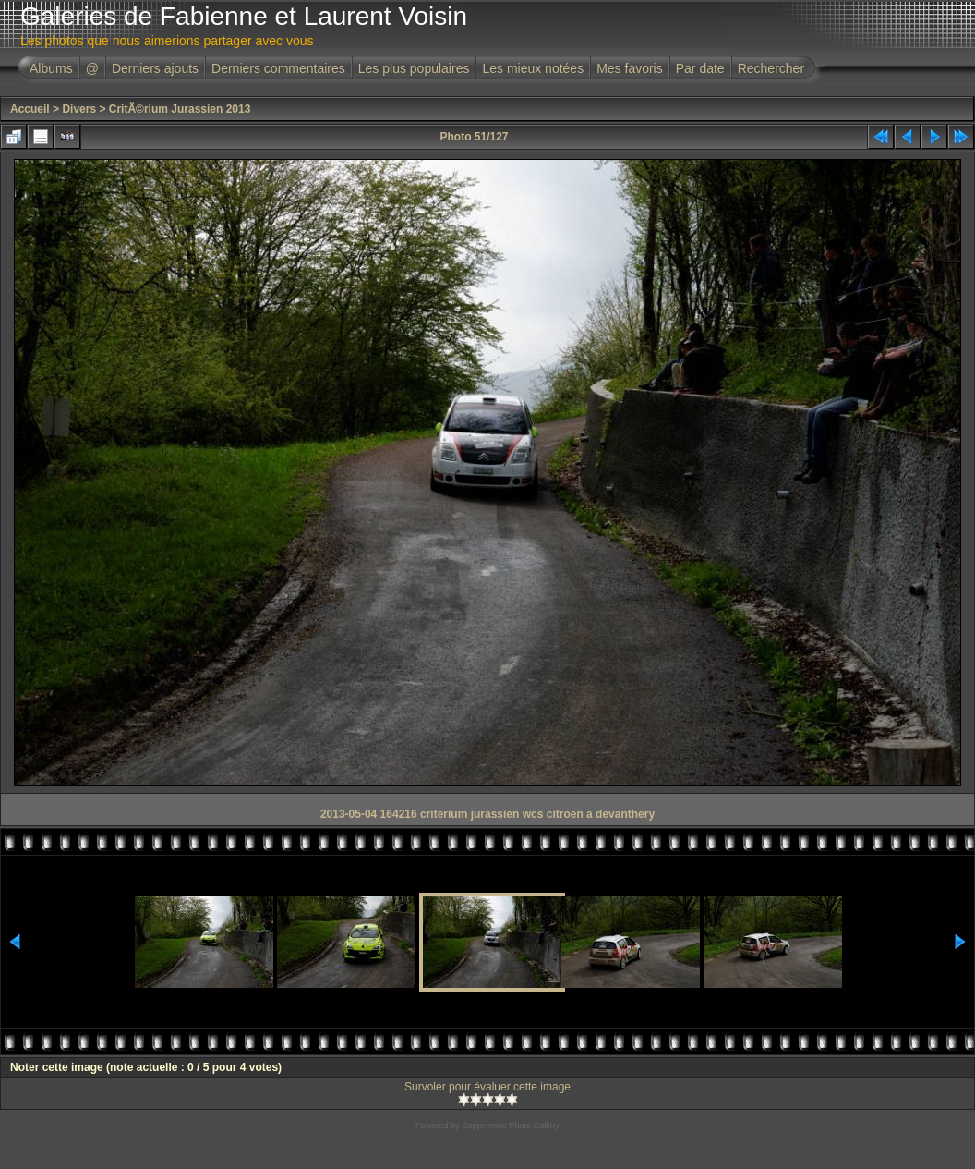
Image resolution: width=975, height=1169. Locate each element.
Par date (700, 68)
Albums (51, 68)
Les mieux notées (533, 68)
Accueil (30, 109)
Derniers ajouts (155, 68)
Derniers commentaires (278, 68)
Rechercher (771, 68)
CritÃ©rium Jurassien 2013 (180, 109)
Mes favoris (629, 68)
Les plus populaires (414, 68)
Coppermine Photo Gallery (511, 1125)
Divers (79, 109)
